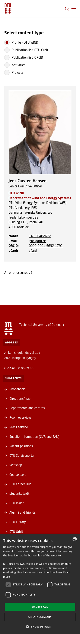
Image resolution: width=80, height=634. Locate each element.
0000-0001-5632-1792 (46, 246)
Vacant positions (21, 446)
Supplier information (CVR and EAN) (34, 436)
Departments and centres (27, 408)
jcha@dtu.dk (37, 241)
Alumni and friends (22, 512)
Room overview (20, 417)
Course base (17, 474)
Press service (18, 427)
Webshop (15, 465)
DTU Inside (16, 503)
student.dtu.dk (19, 493)
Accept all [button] (40, 606)
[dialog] (40, 584)
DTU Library (17, 522)
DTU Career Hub (20, 484)
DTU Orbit (16, 531)
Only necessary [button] (40, 617)
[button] (73, 8)
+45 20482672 (40, 236)
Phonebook (17, 389)
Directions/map (20, 398)
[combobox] (75, 539)
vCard (33, 251)
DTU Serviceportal (22, 455)
